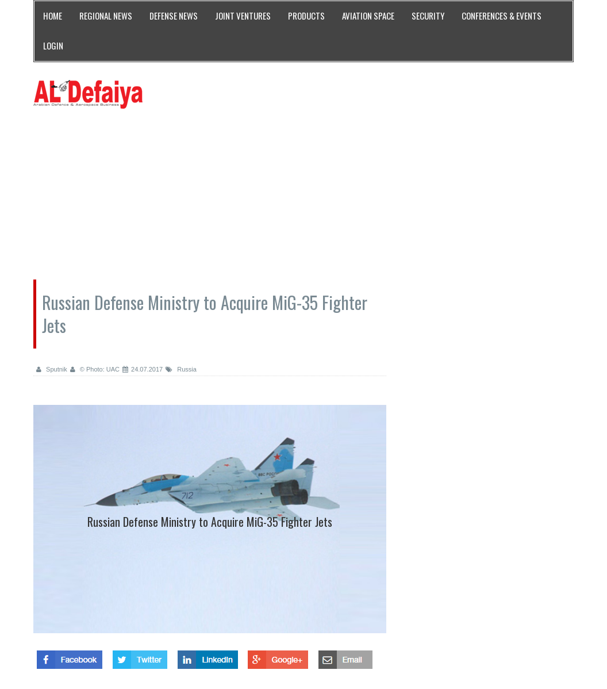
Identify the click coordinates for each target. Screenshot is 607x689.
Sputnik (51, 369)
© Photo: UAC (95, 369)
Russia (181, 369)
